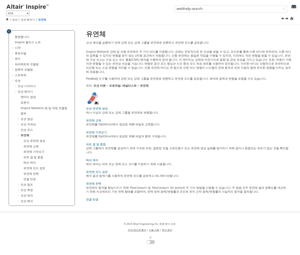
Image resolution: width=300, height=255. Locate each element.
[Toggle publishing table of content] (9, 31)
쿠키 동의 (167, 230)
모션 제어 (27, 149)
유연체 (42, 20)
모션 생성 (27, 72)
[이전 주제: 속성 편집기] (283, 19)
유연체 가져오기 (33, 105)
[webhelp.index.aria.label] (293, 8)
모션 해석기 (28, 20)
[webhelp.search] (283, 9)
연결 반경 (29, 132)
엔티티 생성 (28, 50)
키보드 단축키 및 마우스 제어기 (35, 198)
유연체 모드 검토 (34, 121)
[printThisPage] (292, 19)
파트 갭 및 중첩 (33, 110)
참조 (18, 192)
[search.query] (231, 9)
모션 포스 (27, 83)
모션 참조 (27, 138)
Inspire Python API (27, 187)
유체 (18, 159)
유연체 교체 (31, 99)
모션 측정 (27, 143)
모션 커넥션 (28, 77)
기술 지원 (154, 230)
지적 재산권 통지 (137, 230)
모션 (14, 20)
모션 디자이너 (27, 39)
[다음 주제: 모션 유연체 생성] (287, 19)
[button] (13, 34)
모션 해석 (27, 154)
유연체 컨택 (31, 127)
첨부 (23, 66)
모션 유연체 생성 (34, 94)
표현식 (25, 56)
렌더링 (19, 181)
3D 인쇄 (20, 176)
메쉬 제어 (29, 116)
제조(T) (19, 170)
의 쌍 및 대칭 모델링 (44, 61)
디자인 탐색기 (24, 165)
